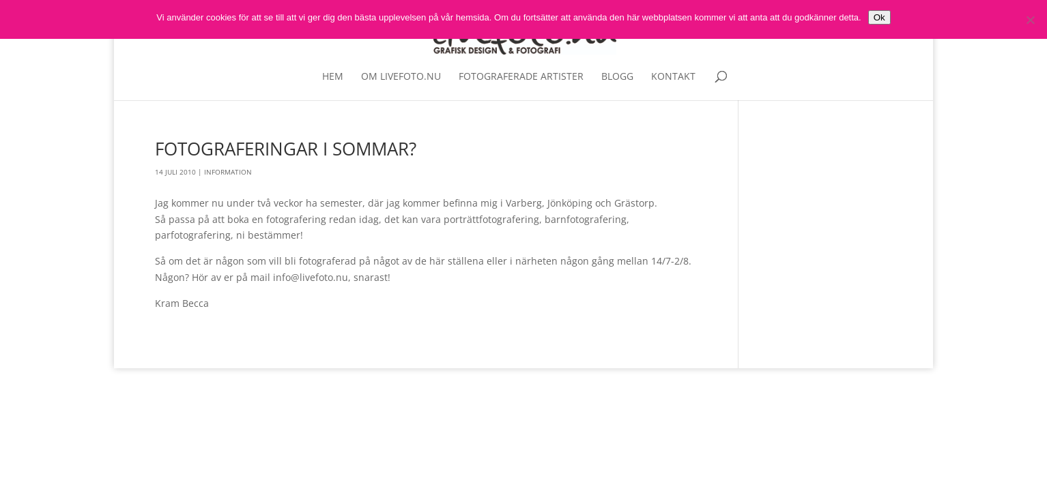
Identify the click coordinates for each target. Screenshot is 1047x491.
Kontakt (673, 77)
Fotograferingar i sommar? (285, 148)
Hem (332, 77)
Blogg (617, 77)
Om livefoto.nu (401, 77)
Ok (879, 17)
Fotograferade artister (521, 77)
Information (228, 172)
